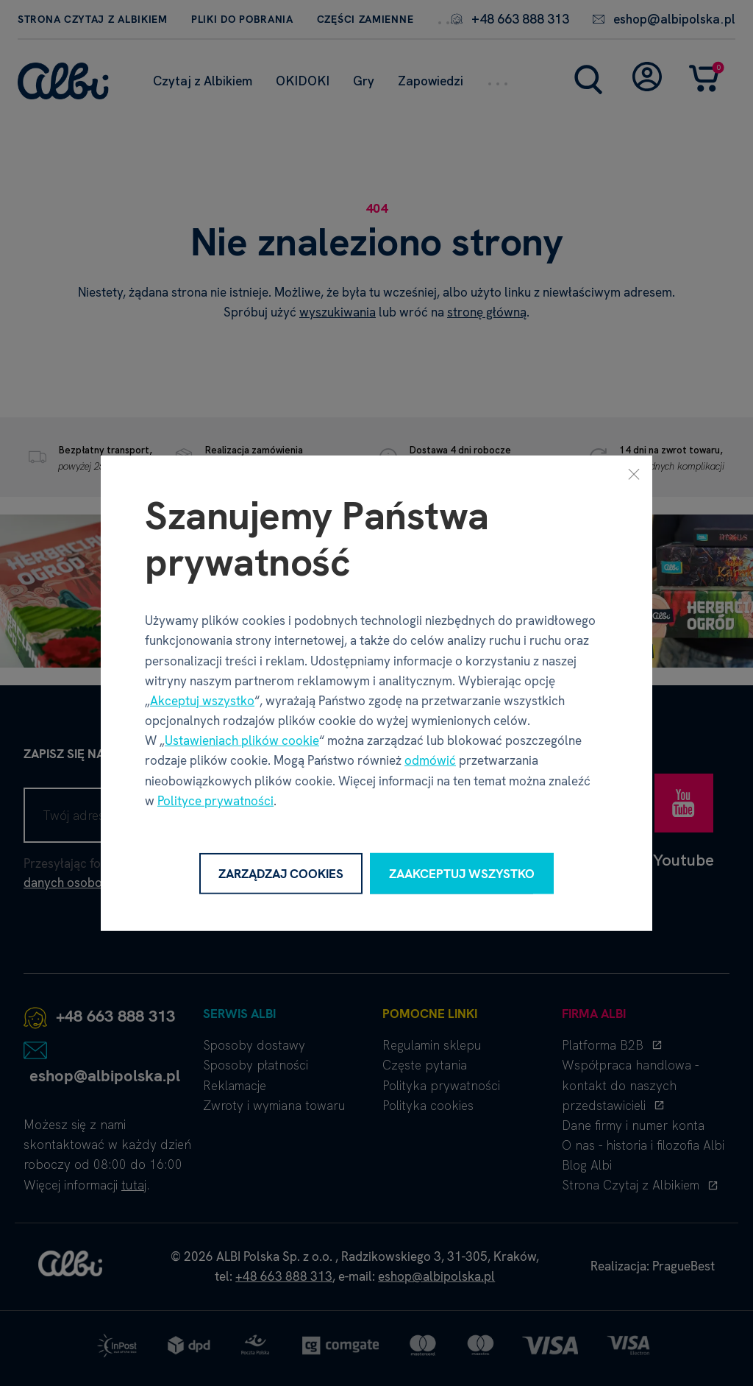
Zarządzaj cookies (280, 873)
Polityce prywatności (215, 801)
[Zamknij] (634, 473)
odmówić (430, 760)
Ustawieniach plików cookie (242, 740)
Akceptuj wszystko (202, 701)
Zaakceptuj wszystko (462, 873)
